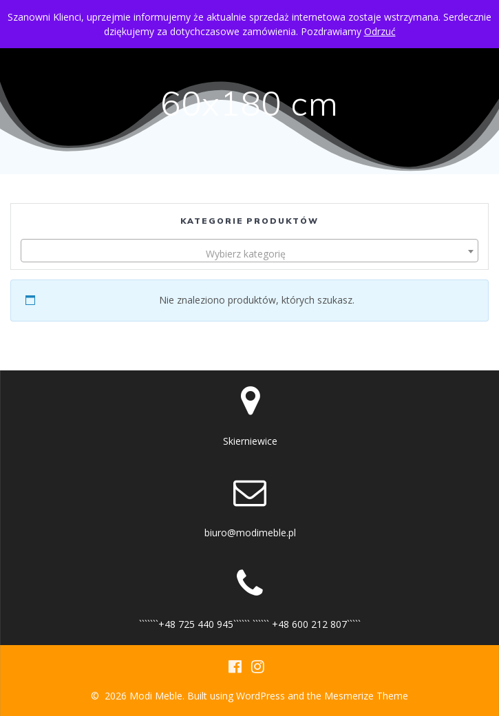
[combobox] (249, 250)
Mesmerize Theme (366, 695)
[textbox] (249, 254)
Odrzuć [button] (380, 31)
